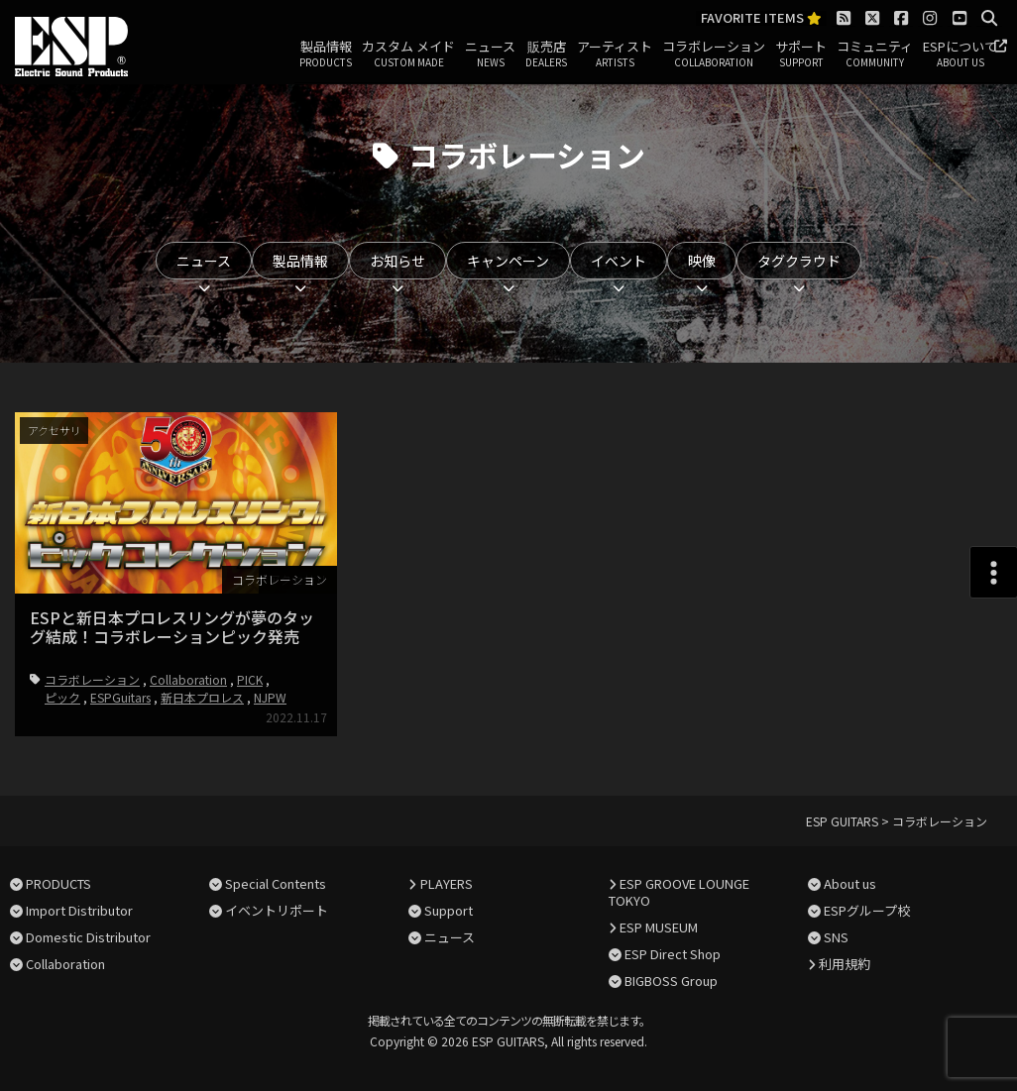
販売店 (546, 54)
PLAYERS (446, 883)
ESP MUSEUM (659, 927)
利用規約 (844, 963)
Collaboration (188, 679)
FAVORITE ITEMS (761, 18)
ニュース (490, 54)
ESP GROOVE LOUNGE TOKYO (679, 892)
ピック (62, 697)
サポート (801, 54)
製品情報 (325, 54)
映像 (702, 261)
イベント (618, 261)
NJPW (270, 697)
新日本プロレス (202, 697)
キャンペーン (508, 261)
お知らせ (397, 261)
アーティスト (614, 54)
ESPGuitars (120, 697)
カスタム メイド (408, 54)
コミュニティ (875, 54)
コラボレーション (713, 54)
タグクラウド (799, 261)
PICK (250, 679)
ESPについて (960, 54)
